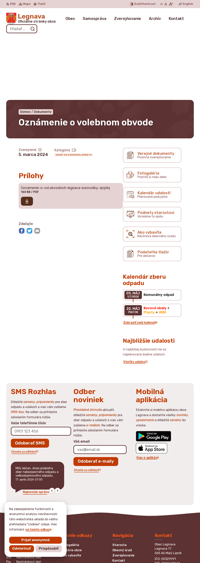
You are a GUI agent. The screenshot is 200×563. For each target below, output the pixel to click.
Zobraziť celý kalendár (140, 259)
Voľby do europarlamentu (73, 91)
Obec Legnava (120, 552)
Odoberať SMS (30, 379)
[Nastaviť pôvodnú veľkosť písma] (166, 4)
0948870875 (165, 511)
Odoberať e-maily (96, 397)
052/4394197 (165, 516)
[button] (52, 427)
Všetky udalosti (135, 298)
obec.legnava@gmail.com (174, 520)
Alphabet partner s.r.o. (63, 552)
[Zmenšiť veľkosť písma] (161, 4)
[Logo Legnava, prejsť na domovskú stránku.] (31, 18)
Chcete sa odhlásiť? (24, 388)
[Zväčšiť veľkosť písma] (171, 4)
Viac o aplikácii (147, 394)
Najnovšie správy (36, 428)
